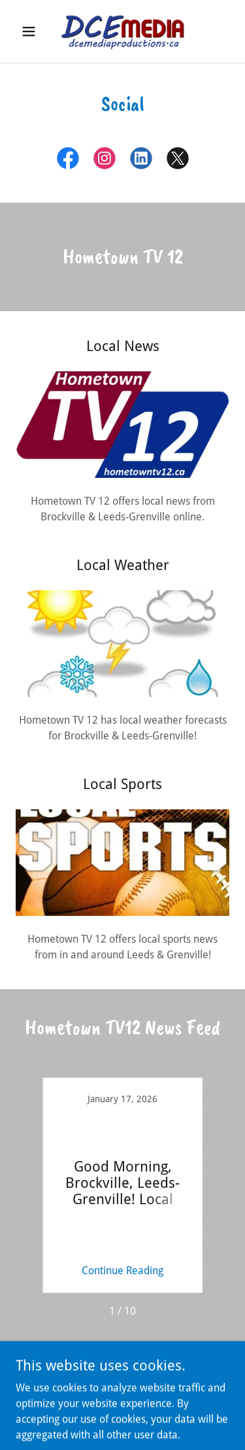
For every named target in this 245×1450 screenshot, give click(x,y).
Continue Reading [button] (122, 1270)
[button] (32, 31)
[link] (122, 31)
